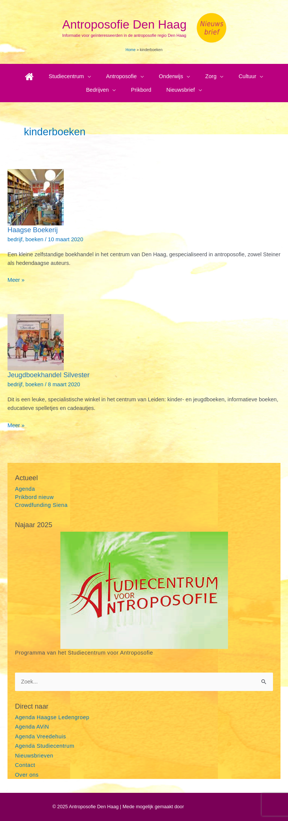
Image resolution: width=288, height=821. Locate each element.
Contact (25, 765)
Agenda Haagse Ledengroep (52, 717)
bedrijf (15, 239)
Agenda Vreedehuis (40, 736)
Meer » (16, 280)
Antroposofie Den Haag (124, 24)
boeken (35, 239)
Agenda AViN (32, 727)
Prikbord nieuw (34, 497)
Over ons (27, 775)
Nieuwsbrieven (34, 756)
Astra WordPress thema (210, 806)
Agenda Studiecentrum (44, 746)
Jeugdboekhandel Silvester (49, 375)
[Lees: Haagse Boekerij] (36, 197)
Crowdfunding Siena (41, 505)
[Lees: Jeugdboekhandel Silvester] (36, 342)
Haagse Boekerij (33, 230)
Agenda (25, 489)
